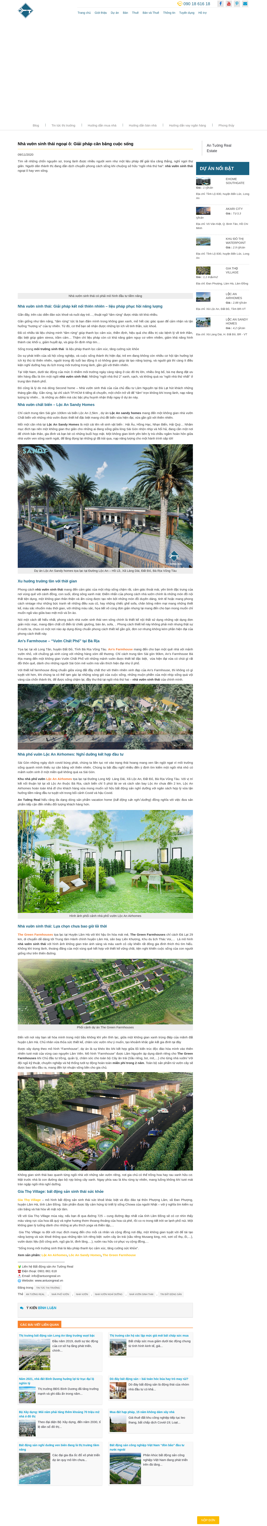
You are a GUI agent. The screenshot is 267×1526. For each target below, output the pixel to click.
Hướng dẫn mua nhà (102, 125)
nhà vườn (82, 1294)
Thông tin (169, 12)
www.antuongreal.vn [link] (49, 1280)
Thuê (135, 12)
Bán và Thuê (151, 12)
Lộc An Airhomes (59, 779)
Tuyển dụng (186, 12)
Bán (125, 12)
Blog (36, 125)
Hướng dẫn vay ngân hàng (187, 125)
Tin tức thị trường (63, 125)
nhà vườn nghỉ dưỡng (108, 1294)
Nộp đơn (208, 1520)
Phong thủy (226, 125)
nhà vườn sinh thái (141, 1294)
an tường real (35, 1294)
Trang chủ (84, 12)
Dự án (115, 12)
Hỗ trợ (202, 12)
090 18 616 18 (197, 3)
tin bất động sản (170, 1294)
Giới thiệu (101, 12)
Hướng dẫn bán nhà (143, 125)
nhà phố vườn (60, 1294)
